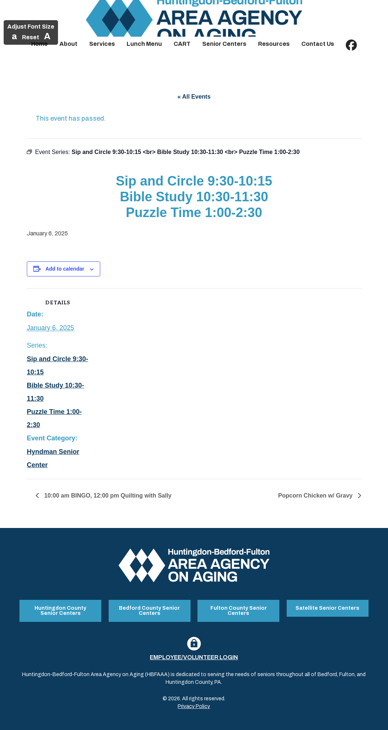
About (68, 44)
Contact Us (317, 44)
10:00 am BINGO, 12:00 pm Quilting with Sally (107, 495)
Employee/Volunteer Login (194, 656)
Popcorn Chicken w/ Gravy (316, 495)
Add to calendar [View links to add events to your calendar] (65, 269)
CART (182, 44)
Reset (30, 37)
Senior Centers (224, 44)
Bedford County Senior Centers (149, 610)
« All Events (193, 96)
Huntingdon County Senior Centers (60, 610)
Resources (274, 44)
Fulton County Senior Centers (238, 610)
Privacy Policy (194, 705)
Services (102, 44)
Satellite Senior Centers (327, 607)
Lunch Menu (144, 44)
